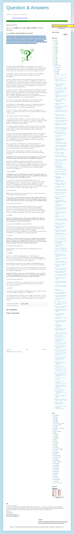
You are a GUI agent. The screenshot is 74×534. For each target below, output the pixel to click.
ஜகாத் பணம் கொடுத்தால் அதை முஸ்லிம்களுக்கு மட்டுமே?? (59, 347)
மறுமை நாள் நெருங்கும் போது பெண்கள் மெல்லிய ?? (61, 121)
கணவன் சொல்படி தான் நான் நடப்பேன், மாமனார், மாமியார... (60, 193)
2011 (54, 62)
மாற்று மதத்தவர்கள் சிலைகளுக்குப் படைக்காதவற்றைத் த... (59, 166)
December (57, 65)
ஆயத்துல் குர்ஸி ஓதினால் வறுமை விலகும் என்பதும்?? (59, 85)
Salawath (55, 473)
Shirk (54, 474)
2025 (54, 42)
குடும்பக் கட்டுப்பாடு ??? (59, 130)
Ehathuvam (55, 431)
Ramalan (55, 470)
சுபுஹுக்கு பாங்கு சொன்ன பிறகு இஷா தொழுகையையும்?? (60, 407)
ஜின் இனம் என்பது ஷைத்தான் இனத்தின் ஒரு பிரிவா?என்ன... (60, 310)
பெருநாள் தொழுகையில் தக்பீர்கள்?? (59, 104)
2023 (54, 43)
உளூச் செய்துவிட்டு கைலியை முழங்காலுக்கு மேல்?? (60, 160)
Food (54, 436)
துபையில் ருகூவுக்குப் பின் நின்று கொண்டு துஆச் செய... (60, 329)
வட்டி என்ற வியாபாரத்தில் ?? (60, 371)
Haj (54, 439)
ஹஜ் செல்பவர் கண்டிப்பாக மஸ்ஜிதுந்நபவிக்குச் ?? (60, 184)
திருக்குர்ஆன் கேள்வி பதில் (60, 77)
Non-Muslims (56, 457)
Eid (53, 433)
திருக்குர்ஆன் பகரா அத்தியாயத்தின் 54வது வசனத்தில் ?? (59, 139)
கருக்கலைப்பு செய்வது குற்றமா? (59, 216)
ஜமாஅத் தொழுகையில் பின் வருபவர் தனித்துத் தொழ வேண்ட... (60, 209)
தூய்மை (55, 481)
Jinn (54, 445)
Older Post (44, 349)
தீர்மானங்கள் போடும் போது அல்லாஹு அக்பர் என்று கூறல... (60, 124)
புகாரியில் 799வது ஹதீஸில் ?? (60, 169)
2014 (54, 58)
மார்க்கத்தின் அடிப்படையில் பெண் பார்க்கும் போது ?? (60, 143)
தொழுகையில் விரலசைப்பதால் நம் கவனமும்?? (59, 177)
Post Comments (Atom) (17, 351)
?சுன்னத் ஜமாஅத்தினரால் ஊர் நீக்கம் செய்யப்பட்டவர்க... (60, 400)
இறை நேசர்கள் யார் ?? (59, 236)
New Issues (55, 455)
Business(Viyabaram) (14, 305)
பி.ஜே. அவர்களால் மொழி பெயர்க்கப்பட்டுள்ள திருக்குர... (60, 265)
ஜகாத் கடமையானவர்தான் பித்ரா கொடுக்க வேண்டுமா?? (60, 100)
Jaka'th (54, 442)
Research (55, 471)
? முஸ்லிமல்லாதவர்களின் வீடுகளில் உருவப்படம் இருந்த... (59, 213)
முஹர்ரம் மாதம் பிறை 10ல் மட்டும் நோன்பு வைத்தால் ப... (60, 286)
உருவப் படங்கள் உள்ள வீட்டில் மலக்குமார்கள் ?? (60, 238)
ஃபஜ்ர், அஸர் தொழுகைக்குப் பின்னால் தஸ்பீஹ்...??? (60, 146)
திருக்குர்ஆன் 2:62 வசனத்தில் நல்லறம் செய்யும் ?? (60, 350)
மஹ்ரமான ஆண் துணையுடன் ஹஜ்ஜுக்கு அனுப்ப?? (60, 296)
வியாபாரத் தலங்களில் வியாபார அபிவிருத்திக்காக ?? (60, 156)
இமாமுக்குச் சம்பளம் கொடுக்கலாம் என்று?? (59, 336)
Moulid (54, 453)
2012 (54, 60)
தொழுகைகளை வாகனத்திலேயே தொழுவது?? (58, 325)
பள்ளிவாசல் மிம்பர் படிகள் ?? (60, 355)
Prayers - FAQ (56, 462)
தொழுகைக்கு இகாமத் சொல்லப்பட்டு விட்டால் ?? (60, 234)
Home (27, 349)
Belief (54, 420)
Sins (54, 476)
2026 (54, 40)
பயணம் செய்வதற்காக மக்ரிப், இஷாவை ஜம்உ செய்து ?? (60, 333)
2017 (54, 53)
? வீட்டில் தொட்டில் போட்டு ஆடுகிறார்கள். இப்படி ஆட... (60, 278)
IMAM (54, 441)
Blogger (62, 527)
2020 (54, 47)
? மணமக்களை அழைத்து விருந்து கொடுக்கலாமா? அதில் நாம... (60, 386)
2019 (54, 49)
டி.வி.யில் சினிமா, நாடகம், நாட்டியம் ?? (60, 136)
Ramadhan (55, 468)
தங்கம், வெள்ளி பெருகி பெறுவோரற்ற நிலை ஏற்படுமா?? (59, 314)
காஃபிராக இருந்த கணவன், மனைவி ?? (60, 299)
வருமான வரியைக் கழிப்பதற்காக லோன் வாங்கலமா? (59, 340)
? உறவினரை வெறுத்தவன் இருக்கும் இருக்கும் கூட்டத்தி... (60, 359)
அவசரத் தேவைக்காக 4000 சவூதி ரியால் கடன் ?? (60, 353)
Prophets (55, 463)
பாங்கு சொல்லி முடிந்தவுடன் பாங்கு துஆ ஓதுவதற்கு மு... (61, 269)
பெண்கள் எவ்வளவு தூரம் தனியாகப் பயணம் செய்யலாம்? (59, 227)
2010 (54, 64)
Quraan (54, 465)
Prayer (54, 458)
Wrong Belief (55, 479)
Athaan (54, 416)
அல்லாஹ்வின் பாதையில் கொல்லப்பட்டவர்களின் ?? (60, 174)
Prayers (54, 460)
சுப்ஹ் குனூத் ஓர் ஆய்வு (59, 389)
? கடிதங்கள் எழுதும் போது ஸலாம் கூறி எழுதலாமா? (60, 190)
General (55, 437)
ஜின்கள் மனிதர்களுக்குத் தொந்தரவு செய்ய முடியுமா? (61, 133)
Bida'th (54, 421)
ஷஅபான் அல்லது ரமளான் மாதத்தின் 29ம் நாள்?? (60, 272)
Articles (54, 415)
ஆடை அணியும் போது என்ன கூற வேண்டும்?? (60, 304)
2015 (54, 56)
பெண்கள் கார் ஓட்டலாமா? (60, 171)
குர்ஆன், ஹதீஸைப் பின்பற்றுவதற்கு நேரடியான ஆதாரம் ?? (60, 392)
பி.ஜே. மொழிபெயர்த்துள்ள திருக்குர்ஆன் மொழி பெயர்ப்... (60, 321)
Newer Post (9, 349)
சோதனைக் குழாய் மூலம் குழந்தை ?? (59, 246)
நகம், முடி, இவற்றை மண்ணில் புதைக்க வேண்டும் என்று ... (61, 88)
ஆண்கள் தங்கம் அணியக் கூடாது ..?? (59, 187)
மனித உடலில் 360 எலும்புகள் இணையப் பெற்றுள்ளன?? (60, 249)
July (56, 73)
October (56, 67)
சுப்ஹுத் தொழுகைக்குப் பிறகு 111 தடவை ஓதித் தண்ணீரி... (61, 128)
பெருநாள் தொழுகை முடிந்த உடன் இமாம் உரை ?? (60, 343)
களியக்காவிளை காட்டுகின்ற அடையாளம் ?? (60, 369)
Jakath (54, 444)
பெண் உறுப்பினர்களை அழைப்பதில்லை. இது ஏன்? (61, 262)
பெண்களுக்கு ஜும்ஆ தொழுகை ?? (59, 205)
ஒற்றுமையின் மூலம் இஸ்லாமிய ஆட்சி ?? (59, 366)
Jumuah (55, 447)
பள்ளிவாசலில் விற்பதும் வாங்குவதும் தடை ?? (59, 223)
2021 (54, 45)
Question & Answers (27, 7)
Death (54, 426)
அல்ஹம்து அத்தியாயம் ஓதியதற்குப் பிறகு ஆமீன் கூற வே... (60, 201)
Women (54, 478)
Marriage (55, 452)
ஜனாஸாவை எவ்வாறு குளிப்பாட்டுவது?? (59, 153)
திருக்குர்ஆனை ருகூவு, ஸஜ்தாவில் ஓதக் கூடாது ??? (61, 118)
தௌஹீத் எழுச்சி (56, 482)
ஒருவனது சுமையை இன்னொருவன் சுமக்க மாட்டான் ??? (59, 403)
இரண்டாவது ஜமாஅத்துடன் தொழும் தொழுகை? (60, 293)
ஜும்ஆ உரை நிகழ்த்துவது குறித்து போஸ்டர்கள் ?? (60, 231)
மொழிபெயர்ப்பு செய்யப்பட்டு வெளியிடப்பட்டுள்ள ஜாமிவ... (60, 396)
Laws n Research (56, 449)
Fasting (54, 434)
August (56, 71)
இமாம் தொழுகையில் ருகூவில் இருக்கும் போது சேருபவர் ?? (61, 111)
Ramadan (55, 466)
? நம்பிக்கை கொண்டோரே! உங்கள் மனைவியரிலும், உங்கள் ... (60, 282)
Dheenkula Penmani (57, 428)
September (57, 69)
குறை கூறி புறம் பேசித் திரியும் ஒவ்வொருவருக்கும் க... (60, 307)
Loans (54, 450)
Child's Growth (56, 425)
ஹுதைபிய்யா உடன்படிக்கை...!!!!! (59, 290)
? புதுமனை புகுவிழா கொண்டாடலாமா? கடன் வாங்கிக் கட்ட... (60, 363)
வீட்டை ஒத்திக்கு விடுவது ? (60, 301)
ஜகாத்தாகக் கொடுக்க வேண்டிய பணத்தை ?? (59, 181)
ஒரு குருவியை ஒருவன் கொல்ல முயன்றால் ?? (59, 115)
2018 (54, 51)
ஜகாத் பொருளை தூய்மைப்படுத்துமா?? (59, 163)
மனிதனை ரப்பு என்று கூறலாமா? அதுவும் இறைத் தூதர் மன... (60, 149)
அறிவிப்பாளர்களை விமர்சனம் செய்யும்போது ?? (60, 81)
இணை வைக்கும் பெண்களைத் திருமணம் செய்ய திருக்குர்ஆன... (60, 107)
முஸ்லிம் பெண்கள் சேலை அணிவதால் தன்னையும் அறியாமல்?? (60, 375)
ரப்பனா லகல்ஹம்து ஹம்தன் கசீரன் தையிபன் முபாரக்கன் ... (61, 220)
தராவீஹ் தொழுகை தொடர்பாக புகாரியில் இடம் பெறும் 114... (61, 96)
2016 (54, 55)
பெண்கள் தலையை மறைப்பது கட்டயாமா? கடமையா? (60, 275)
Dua (54, 429)
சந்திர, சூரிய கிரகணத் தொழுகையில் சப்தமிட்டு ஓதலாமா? (60, 92)
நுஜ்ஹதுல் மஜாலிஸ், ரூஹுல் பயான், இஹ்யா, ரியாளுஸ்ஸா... (60, 242)
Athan (54, 418)
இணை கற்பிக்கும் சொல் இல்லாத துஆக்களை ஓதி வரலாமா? (60, 255)
